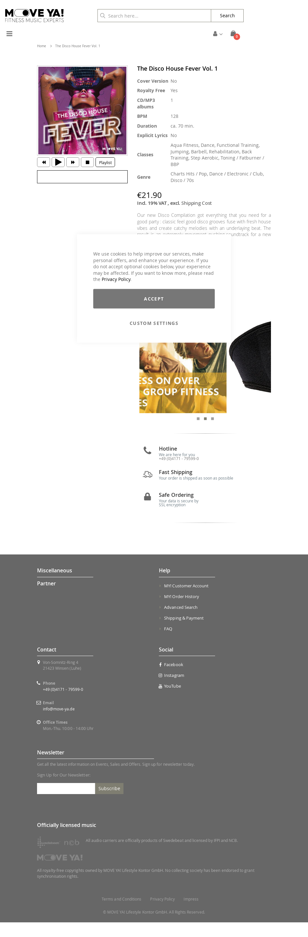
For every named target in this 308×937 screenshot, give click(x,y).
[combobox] (154, 15)
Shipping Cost (196, 203)
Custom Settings (154, 323)
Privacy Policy (116, 279)
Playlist (105, 162)
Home (41, 46)
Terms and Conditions (121, 913)
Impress (191, 913)
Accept (154, 298)
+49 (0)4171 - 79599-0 (63, 703)
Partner (46, 598)
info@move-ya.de (59, 723)
